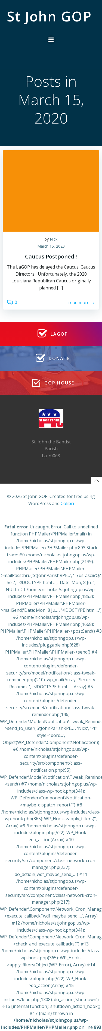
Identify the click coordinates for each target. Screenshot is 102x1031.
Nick (53, 239)
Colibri (67, 503)
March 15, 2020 (51, 246)
